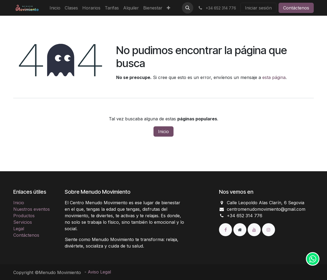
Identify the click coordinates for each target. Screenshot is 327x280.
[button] (187, 8)
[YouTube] (255, 229)
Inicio (163, 131)
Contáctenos (296, 8)
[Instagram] (268, 229)
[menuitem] (55, 7)
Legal (18, 228)
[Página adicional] (240, 229)
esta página (274, 77)
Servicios (22, 222)
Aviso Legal (99, 272)
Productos (24, 215)
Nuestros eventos (31, 209)
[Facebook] (226, 229)
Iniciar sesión (258, 8)
